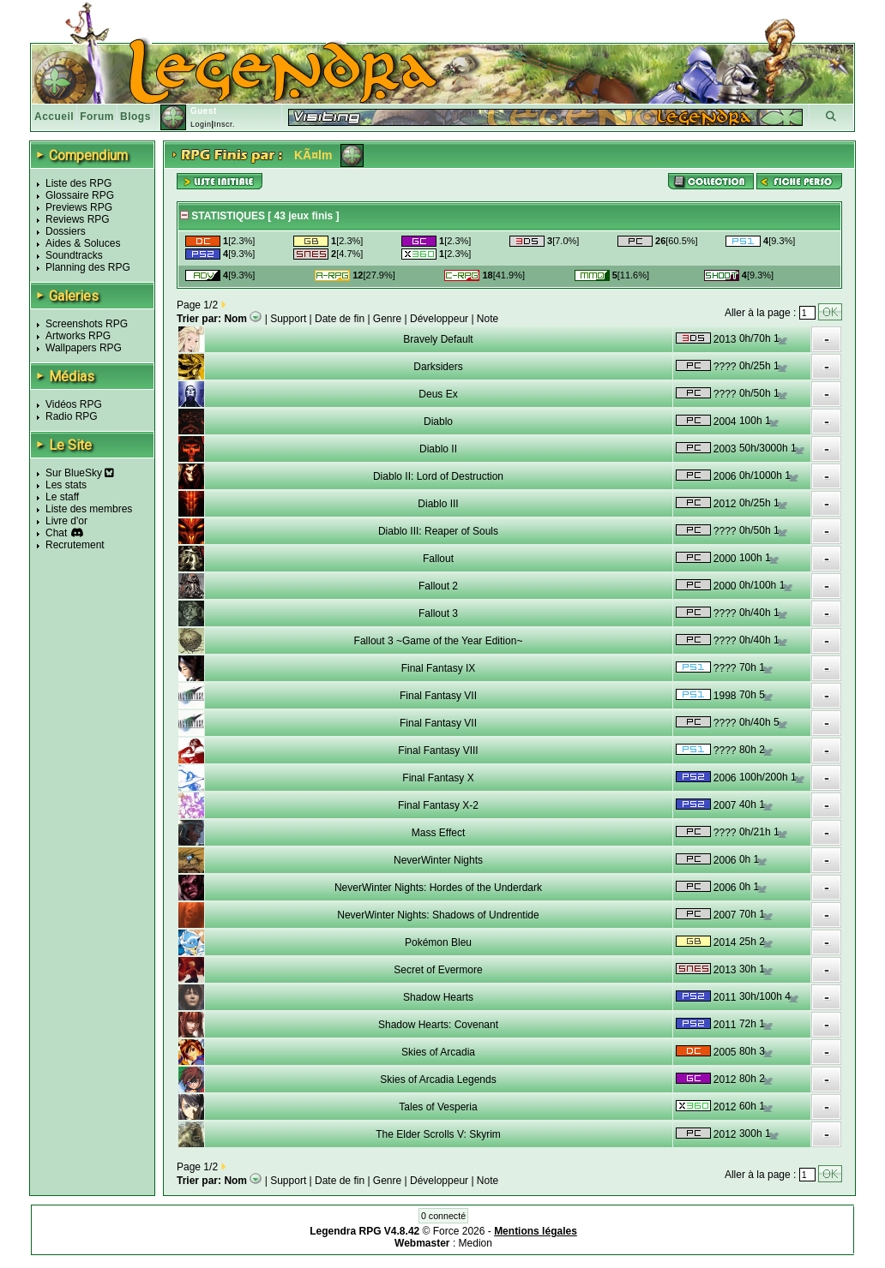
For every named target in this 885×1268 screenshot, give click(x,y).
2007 (725, 805)
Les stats (66, 485)
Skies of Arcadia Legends (438, 1080)
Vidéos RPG (73, 404)
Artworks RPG (78, 336)
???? (725, 367)
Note (487, 319)
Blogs (135, 117)
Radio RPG (71, 416)
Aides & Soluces (82, 243)
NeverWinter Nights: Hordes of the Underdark (438, 888)
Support (288, 319)
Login (201, 124)
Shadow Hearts (438, 997)
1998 (725, 696)
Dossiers (65, 231)
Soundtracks (74, 255)
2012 (725, 504)
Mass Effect (438, 833)
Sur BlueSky (79, 473)
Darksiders (437, 367)
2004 (725, 422)
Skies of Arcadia (438, 1052)
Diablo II (438, 449)
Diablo (438, 422)
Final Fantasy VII (438, 696)
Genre (387, 319)
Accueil (54, 117)
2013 (725, 339)
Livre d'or (66, 521)
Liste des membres (88, 509)
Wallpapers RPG (83, 348)
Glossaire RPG (79, 195)
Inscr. (224, 124)
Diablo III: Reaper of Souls (438, 531)
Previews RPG (78, 207)
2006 (725, 476)
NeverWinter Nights (438, 860)
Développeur (439, 319)
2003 (725, 449)
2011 (725, 997)
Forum (97, 117)
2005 (725, 1052)
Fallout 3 (438, 613)
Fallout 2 (438, 586)
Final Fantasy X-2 (438, 805)
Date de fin (339, 319)
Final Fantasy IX (438, 668)
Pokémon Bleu (438, 942)
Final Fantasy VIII (438, 751)
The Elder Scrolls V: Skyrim (438, 1134)
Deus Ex (437, 394)
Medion (475, 1243)
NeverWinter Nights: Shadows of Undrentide (438, 915)
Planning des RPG (87, 267)
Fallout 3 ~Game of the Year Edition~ (438, 641)
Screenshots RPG (86, 324)
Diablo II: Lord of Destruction (438, 476)
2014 (725, 942)
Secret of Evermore (438, 970)
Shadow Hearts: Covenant (438, 1025)
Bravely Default (438, 339)
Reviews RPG (77, 219)
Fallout (438, 559)
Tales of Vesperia (438, 1107)
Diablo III (438, 504)
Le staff (62, 497)
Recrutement (75, 545)
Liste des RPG (78, 183)
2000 (725, 559)
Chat (56, 533)
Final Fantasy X (437, 778)
